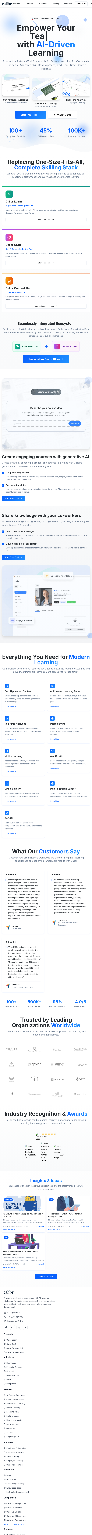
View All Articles (46, 1276)
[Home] (7, 3)
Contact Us (81, 4)
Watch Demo (62, 115)
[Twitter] (12, 1327)
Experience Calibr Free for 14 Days (46, 359)
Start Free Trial (31, 115)
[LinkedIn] (19, 1327)
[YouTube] (25, 1327)
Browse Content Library (46, 306)
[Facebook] (6, 1327)
